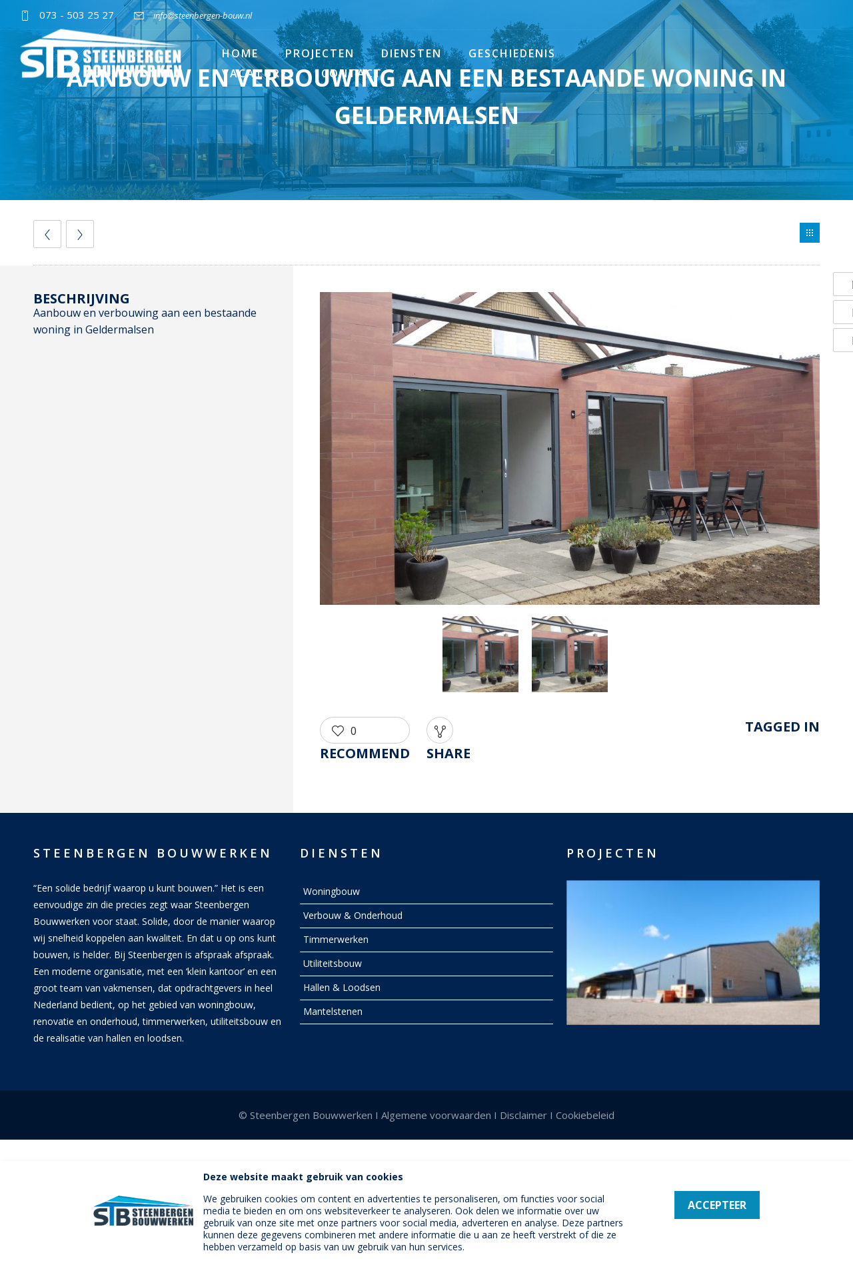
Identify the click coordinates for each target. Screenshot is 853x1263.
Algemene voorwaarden (436, 1115)
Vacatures (258, 73)
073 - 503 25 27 (76, 14)
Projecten (320, 53)
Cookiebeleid (585, 1115)
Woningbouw (331, 891)
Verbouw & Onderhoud (353, 915)
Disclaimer (523, 1115)
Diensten (411, 53)
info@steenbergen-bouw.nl (202, 15)
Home (240, 53)
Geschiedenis (512, 53)
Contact (352, 73)
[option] (570, 450)
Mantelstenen (333, 1011)
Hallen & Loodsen (342, 987)
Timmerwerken (336, 939)
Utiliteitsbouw (332, 963)
